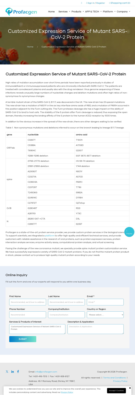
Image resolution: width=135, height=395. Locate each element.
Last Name (54, 296)
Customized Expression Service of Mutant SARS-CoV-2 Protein (37, 329)
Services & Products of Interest (25, 322)
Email (90, 296)
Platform (108, 11)
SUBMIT (23, 339)
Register (100, 3)
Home (51, 11)
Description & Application (81, 322)
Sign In (91, 3)
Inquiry (129, 233)
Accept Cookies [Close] (116, 390)
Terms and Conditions (114, 378)
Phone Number (17, 309)
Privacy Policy (67, 392)
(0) (119, 3)
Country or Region (96, 309)
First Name (15, 296)
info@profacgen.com (46, 371)
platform (49, 235)
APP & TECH (92, 11)
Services (63, 11)
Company (122, 11)
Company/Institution (58, 309)
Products (76, 11)
